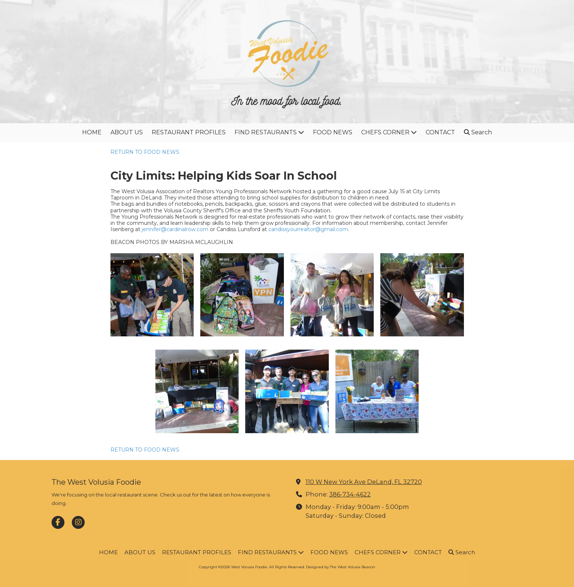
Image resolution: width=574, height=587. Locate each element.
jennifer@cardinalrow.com (175, 229)
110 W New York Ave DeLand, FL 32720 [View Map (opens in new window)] (364, 481)
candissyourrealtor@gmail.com (308, 229)
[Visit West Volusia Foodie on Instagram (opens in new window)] (78, 522)
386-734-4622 (350, 494)
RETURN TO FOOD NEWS (144, 152)
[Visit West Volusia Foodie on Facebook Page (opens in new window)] (58, 522)
